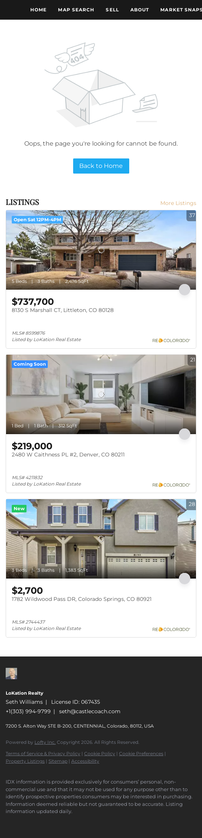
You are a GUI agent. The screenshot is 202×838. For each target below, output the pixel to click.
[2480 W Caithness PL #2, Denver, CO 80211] (101, 394)
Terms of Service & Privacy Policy (43, 753)
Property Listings (25, 761)
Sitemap (58, 761)
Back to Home (101, 165)
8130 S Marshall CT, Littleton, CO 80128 (63, 310)
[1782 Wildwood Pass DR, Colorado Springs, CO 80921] (101, 539)
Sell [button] (112, 9)
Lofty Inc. (45, 742)
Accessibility (85, 761)
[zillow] (9, 823)
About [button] (139, 9)
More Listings (178, 203)
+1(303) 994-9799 (28, 711)
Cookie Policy (99, 753)
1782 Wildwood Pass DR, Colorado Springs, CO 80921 (82, 599)
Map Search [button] (76, 9)
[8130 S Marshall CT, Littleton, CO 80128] (101, 250)
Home (38, 9)
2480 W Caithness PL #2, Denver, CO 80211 (68, 454)
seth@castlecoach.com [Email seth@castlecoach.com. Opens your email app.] (90, 711)
